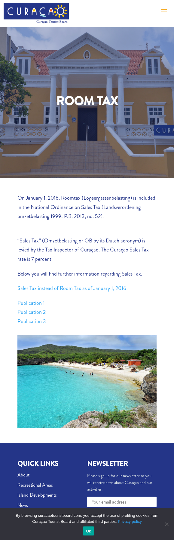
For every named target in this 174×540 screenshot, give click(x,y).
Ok (88, 531)
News (22, 505)
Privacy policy (130, 521)
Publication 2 (31, 312)
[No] (166, 524)
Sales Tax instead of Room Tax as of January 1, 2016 (71, 288)
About (23, 474)
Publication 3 (31, 321)
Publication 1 (31, 303)
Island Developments (37, 495)
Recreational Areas (35, 485)
